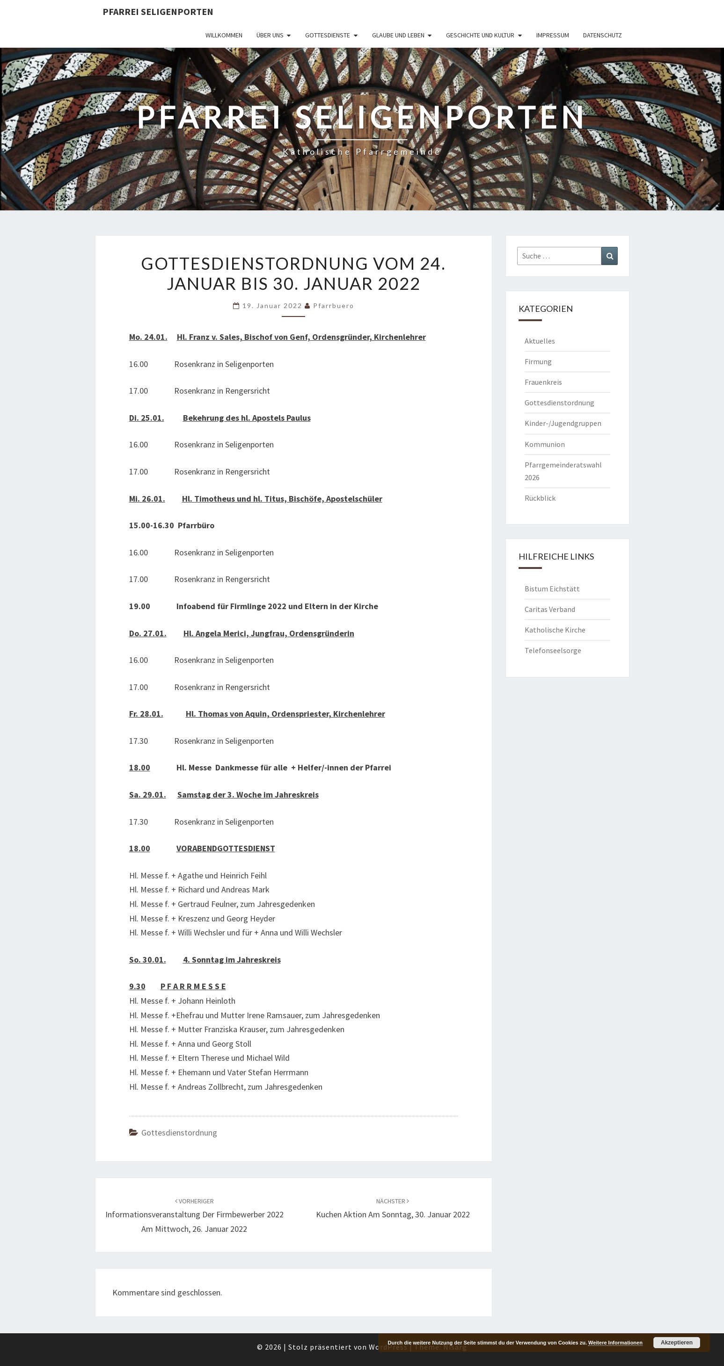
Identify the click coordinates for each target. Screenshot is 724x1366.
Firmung (538, 361)
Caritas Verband (550, 609)
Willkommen (223, 35)
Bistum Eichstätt (552, 588)
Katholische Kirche (555, 629)
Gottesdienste (327, 35)
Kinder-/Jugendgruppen (563, 423)
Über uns (270, 35)
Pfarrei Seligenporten (157, 11)
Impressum (552, 35)
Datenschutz (602, 35)
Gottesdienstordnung (179, 1132)
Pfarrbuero (333, 305)
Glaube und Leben (398, 35)
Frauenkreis (543, 382)
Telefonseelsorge (553, 650)
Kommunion (545, 444)
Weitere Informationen (615, 1342)
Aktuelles (540, 340)
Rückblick (540, 498)
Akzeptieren (677, 1342)
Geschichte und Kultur (480, 35)
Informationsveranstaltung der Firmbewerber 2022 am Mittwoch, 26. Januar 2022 (194, 1215)
